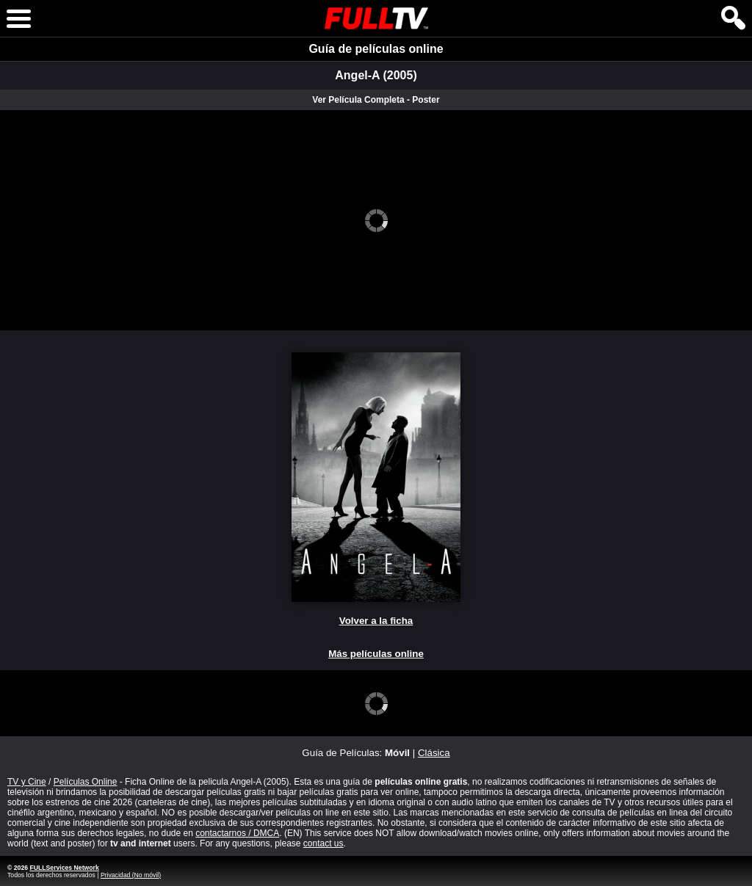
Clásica (434, 752)
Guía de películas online (375, 49)
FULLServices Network (63, 867)
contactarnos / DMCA (237, 833)
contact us (323, 843)
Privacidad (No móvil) (131, 875)
